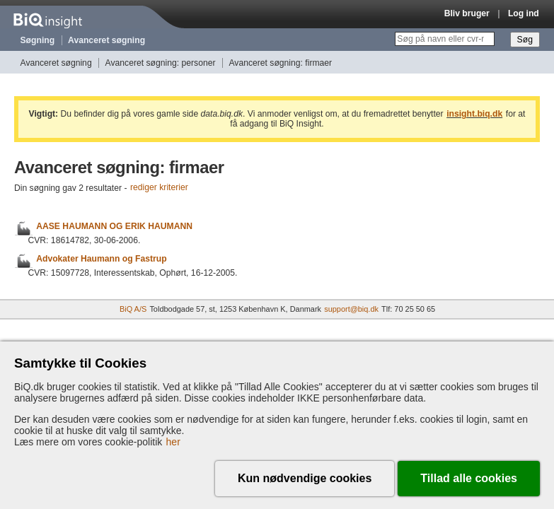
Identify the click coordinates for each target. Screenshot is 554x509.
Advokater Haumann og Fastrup (101, 259)
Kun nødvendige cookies (304, 478)
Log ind (523, 13)
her (173, 441)
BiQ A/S (133, 309)
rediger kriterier (159, 188)
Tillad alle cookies (468, 478)
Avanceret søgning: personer (160, 63)
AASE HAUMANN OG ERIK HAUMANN (114, 226)
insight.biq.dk (474, 114)
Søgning (38, 40)
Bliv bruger (467, 13)
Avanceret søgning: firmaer (280, 63)
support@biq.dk (351, 309)
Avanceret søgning (106, 40)
